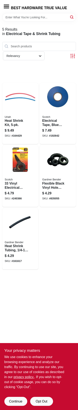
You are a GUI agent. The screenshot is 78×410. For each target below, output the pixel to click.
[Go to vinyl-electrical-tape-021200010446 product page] (20, 176)
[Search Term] (39, 17)
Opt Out (41, 401)
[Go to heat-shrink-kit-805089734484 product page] (20, 113)
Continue (15, 401)
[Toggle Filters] (72, 56)
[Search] (72, 17)
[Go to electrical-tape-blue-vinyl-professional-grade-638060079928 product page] (58, 113)
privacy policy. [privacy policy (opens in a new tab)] (24, 377)
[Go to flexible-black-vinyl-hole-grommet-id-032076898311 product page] (58, 176)
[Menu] (6, 6)
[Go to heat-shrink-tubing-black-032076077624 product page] (20, 239)
